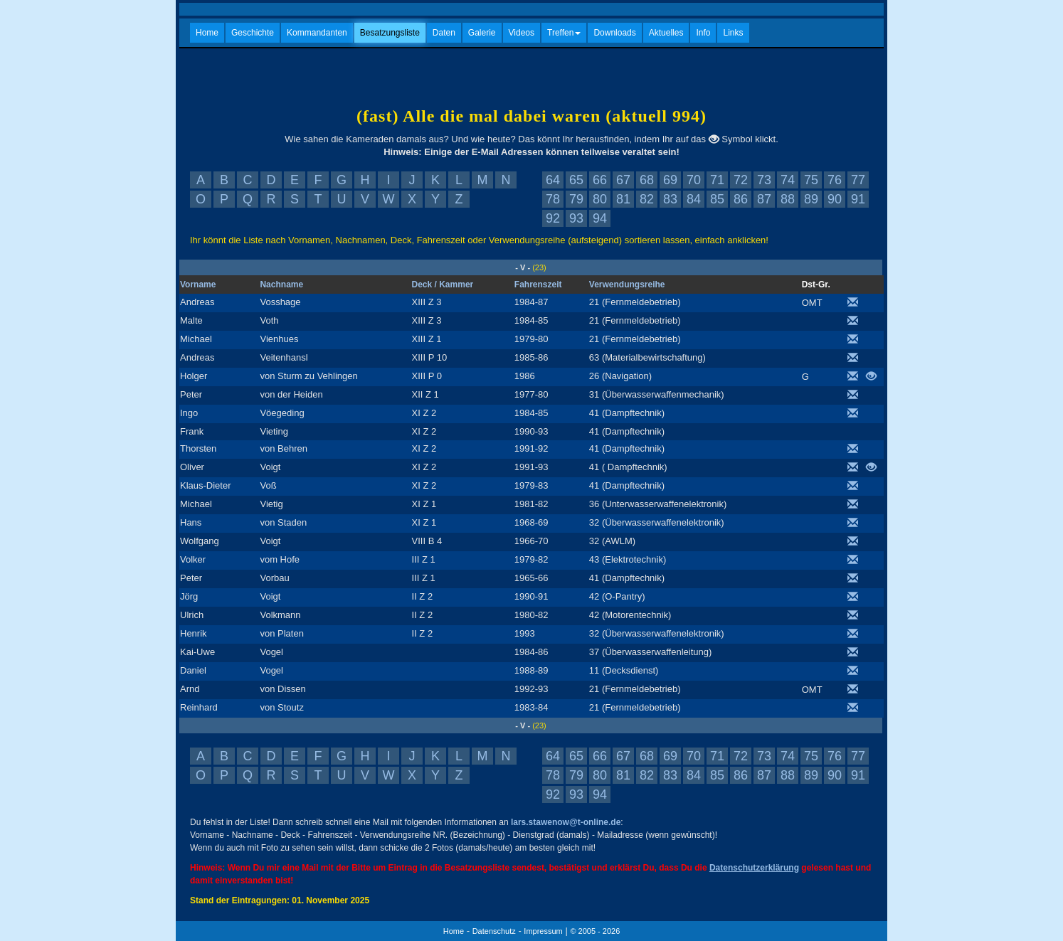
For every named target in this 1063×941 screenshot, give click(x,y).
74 (788, 180)
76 (834, 180)
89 (811, 199)
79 (576, 199)
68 (647, 180)
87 (764, 199)
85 (717, 199)
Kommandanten (317, 33)
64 (553, 180)
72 (741, 180)
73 (764, 180)
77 (858, 180)
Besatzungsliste (390, 33)
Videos (521, 33)
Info (703, 33)
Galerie (482, 33)
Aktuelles (666, 33)
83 (670, 199)
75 (811, 180)
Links (733, 33)
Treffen (564, 33)
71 (717, 180)
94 (600, 218)
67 (623, 180)
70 (694, 180)
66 (600, 180)
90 (834, 199)
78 (553, 199)
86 (741, 199)
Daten (444, 33)
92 (553, 218)
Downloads (614, 33)
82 (647, 199)
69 (670, 180)
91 (858, 199)
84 (694, 199)
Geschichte (252, 33)
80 (600, 199)
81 (623, 199)
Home (207, 33)
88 (788, 199)
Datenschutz (494, 931)
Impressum (543, 931)
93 (576, 218)
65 (576, 180)
